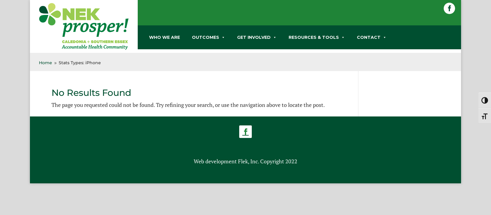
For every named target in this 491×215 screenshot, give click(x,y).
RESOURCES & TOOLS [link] (317, 37)
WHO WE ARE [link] (164, 37)
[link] (84, 48)
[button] (449, 8)
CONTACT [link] (372, 37)
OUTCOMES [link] (208, 37)
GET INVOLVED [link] (257, 37)
